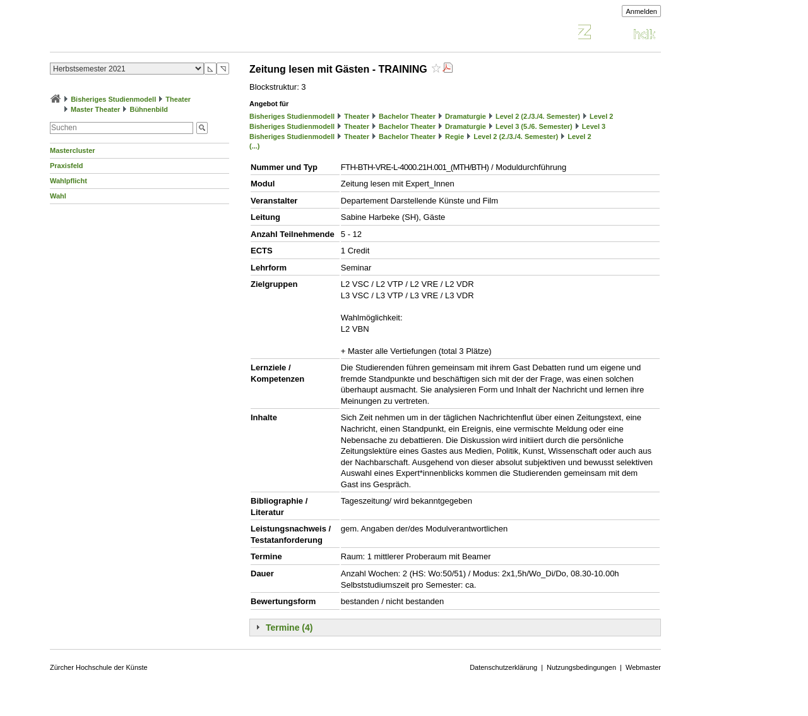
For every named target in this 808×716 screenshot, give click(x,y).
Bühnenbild (148, 109)
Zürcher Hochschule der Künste (99, 667)
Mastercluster (72, 150)
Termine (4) (289, 627)
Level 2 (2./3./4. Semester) (538, 116)
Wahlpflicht (68, 181)
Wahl (58, 196)
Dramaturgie (465, 116)
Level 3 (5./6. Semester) (534, 126)
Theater (178, 99)
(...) (254, 146)
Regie (454, 136)
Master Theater (95, 109)
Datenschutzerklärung (503, 667)
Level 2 (601, 116)
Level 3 (593, 126)
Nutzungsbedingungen (581, 667)
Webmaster (643, 667)
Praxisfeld (66, 165)
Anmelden (641, 11)
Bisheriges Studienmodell (113, 99)
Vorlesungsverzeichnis (143, 33)
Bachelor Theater (407, 116)
